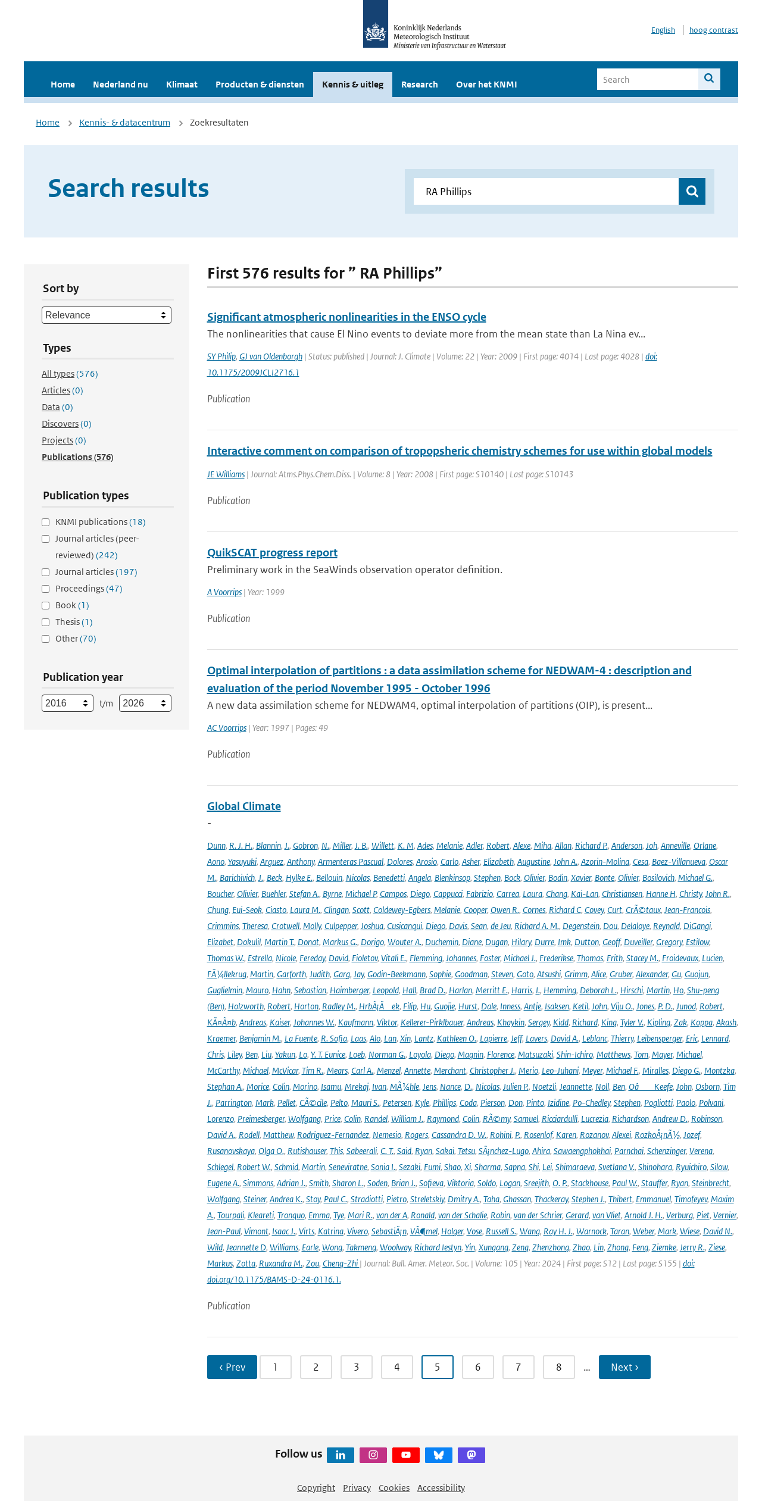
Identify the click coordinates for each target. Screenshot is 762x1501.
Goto (525, 974)
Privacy (357, 1487)
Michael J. (520, 958)
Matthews (613, 1054)
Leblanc (594, 1038)
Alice (598, 974)
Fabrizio (479, 893)
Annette (417, 1070)
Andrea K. (286, 1199)
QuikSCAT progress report (272, 552)
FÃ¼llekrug (226, 974)
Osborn (707, 1086)
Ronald (423, 1215)
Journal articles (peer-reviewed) (97, 547)
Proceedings (89, 588)
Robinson (706, 1118)
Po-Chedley (591, 1102)
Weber (643, 1231)
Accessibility (441, 1487)
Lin (599, 1247)
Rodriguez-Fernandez (333, 1134)
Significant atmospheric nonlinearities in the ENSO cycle (346, 317)
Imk (564, 941)
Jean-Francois (687, 909)
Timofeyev (690, 1199)
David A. (565, 1038)
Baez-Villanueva (678, 861)
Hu (425, 1006)
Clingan (336, 909)
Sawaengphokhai (582, 1150)
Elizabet (220, 941)
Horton (306, 1006)
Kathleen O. (456, 1038)
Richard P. (591, 845)
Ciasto (276, 909)
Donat (308, 941)
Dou (610, 925)
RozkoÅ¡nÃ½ (657, 1134)
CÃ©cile (313, 1102)
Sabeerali (361, 1150)
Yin (470, 1247)
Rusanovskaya (231, 1150)
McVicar (285, 1070)
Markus (220, 1263)
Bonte (604, 877)
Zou (312, 1263)
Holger (452, 1231)
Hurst (467, 1006)
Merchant (450, 1070)
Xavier (581, 877)
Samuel (526, 1118)
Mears (337, 1070)
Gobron (305, 845)
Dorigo (372, 941)
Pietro (396, 1199)
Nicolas (358, 877)
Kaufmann (355, 1022)
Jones (645, 1006)
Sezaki (409, 1166)
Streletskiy (427, 1199)
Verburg (679, 1215)
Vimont (256, 1231)
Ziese (716, 1247)
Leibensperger (659, 1038)
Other (75, 638)
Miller (342, 845)
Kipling (658, 1022)
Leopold (386, 990)
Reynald (666, 925)
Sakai (445, 1150)
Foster (490, 958)
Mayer (662, 1054)
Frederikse (556, 958)
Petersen (397, 1102)
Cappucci (448, 893)
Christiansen (622, 893)
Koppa (702, 1022)
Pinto (535, 1102)
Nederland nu (120, 84)
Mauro (257, 990)
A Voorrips (224, 592)
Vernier (724, 1215)
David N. (717, 1231)
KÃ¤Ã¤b (221, 1022)
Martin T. (279, 941)
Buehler (273, 893)
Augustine (533, 861)
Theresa (255, 925)
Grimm (576, 974)
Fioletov (364, 958)
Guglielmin (224, 990)
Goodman (471, 974)
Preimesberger (261, 1118)
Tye (338, 1215)
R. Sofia (334, 1038)
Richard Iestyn (437, 1247)
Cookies (394, 1487)
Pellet (286, 1102)
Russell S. (501, 1231)
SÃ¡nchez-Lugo (504, 1150)
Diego (420, 893)
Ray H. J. (558, 1231)
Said (404, 1150)
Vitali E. (393, 958)
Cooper (475, 909)
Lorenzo (220, 1118)
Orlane (705, 845)
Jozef (691, 1134)
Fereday (312, 958)
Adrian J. (291, 1183)
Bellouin (329, 877)
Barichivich (237, 877)
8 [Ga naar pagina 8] (559, 1367)
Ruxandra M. (280, 1263)
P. (517, 1134)
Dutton (586, 941)
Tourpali (230, 1215)
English (663, 30)
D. (468, 1086)
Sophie (440, 974)
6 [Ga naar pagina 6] (478, 1367)
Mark (264, 1102)
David (338, 958)
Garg (341, 974)
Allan (563, 845)
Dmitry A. (464, 1199)
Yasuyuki (242, 861)
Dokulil (249, 941)
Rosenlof (538, 1134)
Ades (425, 845)
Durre (544, 941)
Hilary (521, 941)
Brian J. (403, 1183)
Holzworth (246, 1006)
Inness (510, 1006)
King (609, 1022)
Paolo (685, 1102)
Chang (556, 893)
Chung (218, 909)
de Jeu (501, 925)
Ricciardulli (559, 1118)
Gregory (669, 941)
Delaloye (635, 925)
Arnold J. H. (643, 1215)
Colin (281, 1086)
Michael (689, 1054)
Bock (512, 877)
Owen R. (505, 909)
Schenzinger (666, 1150)
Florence (500, 1054)
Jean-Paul (224, 1231)
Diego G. (686, 1070)
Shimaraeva (575, 1166)
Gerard (577, 1215)
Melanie (449, 845)
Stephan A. (225, 1086)
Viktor (387, 1022)
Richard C (565, 909)
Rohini (500, 1134)
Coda (468, 1102)
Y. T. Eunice (328, 1054)
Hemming (560, 990)
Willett (382, 845)
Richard (585, 1022)
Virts (306, 1231)
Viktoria (460, 1183)
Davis (458, 925)
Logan (509, 1183)
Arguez (271, 861)
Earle (310, 1247)
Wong (332, 1247)
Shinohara (655, 1166)
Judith (320, 974)
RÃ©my (496, 1118)
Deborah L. (598, 990)
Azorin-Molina (605, 861)
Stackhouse (589, 1183)
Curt (614, 909)
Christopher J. (492, 1070)
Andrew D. (670, 1118)
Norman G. (386, 1054)
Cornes (534, 909)
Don (515, 1102)
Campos (393, 893)
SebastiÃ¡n (389, 1231)
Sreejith (536, 1183)
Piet (703, 1215)
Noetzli (544, 1086)
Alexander (652, 974)
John (599, 1006)
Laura (532, 893)
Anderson (626, 845)
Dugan (496, 941)
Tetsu (466, 1150)
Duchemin (441, 941)
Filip (410, 1006)
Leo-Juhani (560, 1070)
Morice (257, 1086)
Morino (305, 1086)
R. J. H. (240, 845)
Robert (498, 845)
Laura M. (305, 909)
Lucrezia (594, 1118)
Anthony (300, 861)
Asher (471, 861)
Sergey (538, 1022)
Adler (474, 845)
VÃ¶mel (424, 1231)
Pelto (339, 1102)
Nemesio (387, 1134)
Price (332, 1118)
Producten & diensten (260, 84)
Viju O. (622, 1006)
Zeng (520, 1247)
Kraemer (221, 1038)
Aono (215, 861)
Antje (532, 1006)
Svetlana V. (616, 1166)
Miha (542, 845)
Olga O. (271, 1150)
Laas (358, 1038)
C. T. (387, 1150)
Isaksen (557, 1006)
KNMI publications (100, 521)
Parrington (234, 1102)
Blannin (268, 845)
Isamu (331, 1086)
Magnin (470, 1054)
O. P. (559, 1183)
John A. (565, 861)
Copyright (316, 1487)
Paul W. (625, 1183)
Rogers (416, 1134)
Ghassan (517, 1199)
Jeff (516, 1038)
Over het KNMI (486, 84)
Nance (450, 1086)
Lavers (536, 1038)
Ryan (423, 1150)
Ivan (379, 1086)
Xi (467, 1166)
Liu (266, 1054)
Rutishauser (307, 1150)
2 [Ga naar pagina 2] (316, 1367)
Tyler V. (632, 1022)
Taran (619, 1231)
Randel (376, 1118)
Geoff (611, 941)
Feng (640, 1247)
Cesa (640, 861)
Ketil (580, 1006)
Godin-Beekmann (396, 974)
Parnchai (629, 1150)
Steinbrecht (710, 1183)
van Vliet (606, 1215)
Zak (680, 1022)
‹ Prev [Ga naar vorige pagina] (232, 1367)
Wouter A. (404, 941)
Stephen (487, 877)
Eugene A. (223, 1183)
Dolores (400, 861)
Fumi (432, 1166)
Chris (215, 1054)
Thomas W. (225, 958)
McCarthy (223, 1070)
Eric (692, 1038)
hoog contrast (713, 30)
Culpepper (340, 925)
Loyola (420, 1054)
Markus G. (340, 941)
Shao (452, 1166)
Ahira (541, 1150)
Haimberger (349, 990)
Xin (405, 1038)
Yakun (285, 1054)
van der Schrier (538, 1215)
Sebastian (310, 990)
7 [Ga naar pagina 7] (518, 1367)
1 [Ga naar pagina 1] (276, 1367)
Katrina (330, 1231)
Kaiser (280, 1022)
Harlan (460, 990)
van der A (391, 1215)
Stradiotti (367, 1199)
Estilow (697, 941)
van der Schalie (462, 1215)
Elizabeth (498, 861)
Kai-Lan (584, 893)
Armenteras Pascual (350, 861)
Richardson (630, 1118)
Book (72, 605)
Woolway (395, 1247)
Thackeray (551, 1199)
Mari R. (360, 1215)
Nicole (286, 958)
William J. (407, 1118)
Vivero (357, 1231)
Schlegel (220, 1166)
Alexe (521, 845)
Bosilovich (658, 877)
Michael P (360, 893)
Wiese (689, 1231)
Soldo (486, 1183)
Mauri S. (365, 1102)
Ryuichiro (691, 1166)
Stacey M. (642, 958)
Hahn (281, 990)
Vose (474, 1231)
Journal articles (96, 571)
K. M (406, 845)
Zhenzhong (550, 1247)
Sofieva (431, 1183)
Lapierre (493, 1038)
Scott (361, 909)
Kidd (561, 1022)
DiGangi (697, 925)
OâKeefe (651, 1086)
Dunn (216, 845)
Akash (726, 1022)
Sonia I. (383, 1166)
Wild (215, 1247)
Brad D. (432, 990)
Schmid (286, 1166)
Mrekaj (356, 1086)
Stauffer (654, 1183)
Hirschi (631, 990)
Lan (390, 1038)
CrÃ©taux (643, 909)
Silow (718, 1166)
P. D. (665, 1006)
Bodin (557, 877)
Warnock (591, 1231)
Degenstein (581, 925)
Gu (676, 974)
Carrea (507, 893)
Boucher (220, 893)
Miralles (655, 1070)
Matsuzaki (535, 1054)
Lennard (715, 1038)
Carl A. (362, 1070)
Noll (602, 1086)
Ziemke (664, 1247)
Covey (594, 909)
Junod (686, 1006)
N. (325, 845)
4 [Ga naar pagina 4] (397, 1367)
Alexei (621, 1134)
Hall (409, 990)
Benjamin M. (260, 1038)
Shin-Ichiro (575, 1054)
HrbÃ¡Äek (379, 1006)
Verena (701, 1150)
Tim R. (312, 1070)
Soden (377, 1183)
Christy (690, 893)
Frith (615, 958)
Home (63, 84)
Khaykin (510, 1022)
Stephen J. (588, 1199)
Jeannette (576, 1086)
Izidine (558, 1102)
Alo (375, 1038)
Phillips (444, 1102)
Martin (261, 974)
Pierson (492, 1102)
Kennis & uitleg (352, 84)
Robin (500, 1215)
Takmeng (361, 1247)
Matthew (278, 1134)
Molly (312, 925)
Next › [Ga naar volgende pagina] (625, 1367)
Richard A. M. (536, 925)
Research (419, 84)
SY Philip (221, 356)
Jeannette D (246, 1247)
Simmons (258, 1183)
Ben (251, 1054)
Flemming (426, 958)
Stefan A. (304, 893)
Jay (359, 974)
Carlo (449, 861)
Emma (319, 1215)
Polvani (711, 1102)
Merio (528, 1070)
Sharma (487, 1166)
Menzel (389, 1070)
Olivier (534, 877)
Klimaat (182, 84)
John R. (717, 893)
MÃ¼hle (404, 1086)
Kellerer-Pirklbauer (432, 1022)
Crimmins (223, 925)
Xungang (493, 1247)
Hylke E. (299, 877)
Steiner (254, 1199)
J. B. (361, 845)
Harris (521, 990)
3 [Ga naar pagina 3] (357, 1367)
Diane (472, 941)
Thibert (620, 1199)
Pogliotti (658, 1102)
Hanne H (661, 893)
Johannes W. (314, 1022)
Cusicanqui (404, 925)
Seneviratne (348, 1166)
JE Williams (226, 474)
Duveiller (638, 941)
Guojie (444, 1006)
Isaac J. (283, 1231)
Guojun (696, 974)
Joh (651, 845)
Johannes (461, 958)
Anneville (675, 845)
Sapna (514, 1166)
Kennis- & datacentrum (124, 122)
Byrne (332, 893)
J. (287, 845)
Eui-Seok (247, 909)
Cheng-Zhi (341, 1263)
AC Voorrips (226, 727)
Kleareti (261, 1215)
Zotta (245, 1263)
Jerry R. (692, 1247)
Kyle (422, 1102)
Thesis (74, 621)
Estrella (260, 958)
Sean (479, 925)
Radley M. (338, 1006)
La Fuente (301, 1038)
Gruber (621, 974)
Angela (419, 877)
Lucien (712, 958)
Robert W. (254, 1166)
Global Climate (244, 806)
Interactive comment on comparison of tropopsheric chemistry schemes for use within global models (460, 451)
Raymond (443, 1118)
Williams (284, 1247)
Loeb (357, 1054)
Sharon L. (348, 1183)
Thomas (590, 958)
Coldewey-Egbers (401, 909)
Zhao (581, 1247)
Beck (274, 877)
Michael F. (622, 1070)
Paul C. (335, 1199)
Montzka (719, 1070)
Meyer (592, 1070)
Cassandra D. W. (459, 1134)
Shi (534, 1166)
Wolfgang (304, 1118)
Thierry (622, 1038)
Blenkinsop (452, 877)
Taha (491, 1199)
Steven (502, 974)
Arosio (426, 861)
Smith (319, 1183)
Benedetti (389, 877)
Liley (234, 1054)
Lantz (423, 1038)
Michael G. (695, 877)
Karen (566, 1134)
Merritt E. (492, 990)
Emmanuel (653, 1199)
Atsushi (549, 974)
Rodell (249, 1134)
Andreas (252, 1022)
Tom (641, 1054)
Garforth (291, 974)
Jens (429, 1086)
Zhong (618, 1247)
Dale (488, 1006)
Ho (678, 990)
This (336, 1150)
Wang (530, 1231)
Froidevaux (680, 958)
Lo (303, 1054)
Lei (547, 1166)
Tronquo (291, 1215)
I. (538, 990)
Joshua (372, 925)
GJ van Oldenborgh (270, 356)
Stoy (313, 1199)
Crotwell (285, 925)
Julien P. (516, 1086)
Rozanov (594, 1134)
